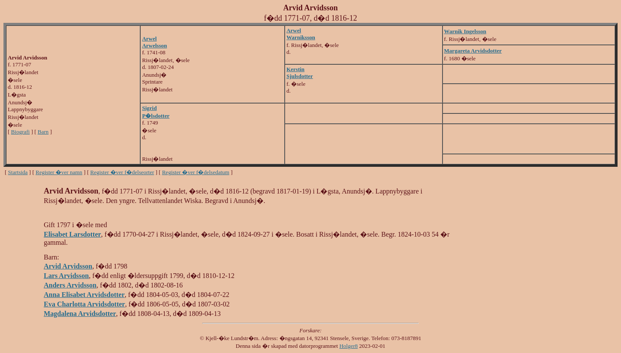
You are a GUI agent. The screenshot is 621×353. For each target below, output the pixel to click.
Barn (43, 131)
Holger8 (348, 346)
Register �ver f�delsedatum (195, 172)
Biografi (20, 131)
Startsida (18, 172)
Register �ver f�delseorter (122, 172)
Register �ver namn (59, 172)
